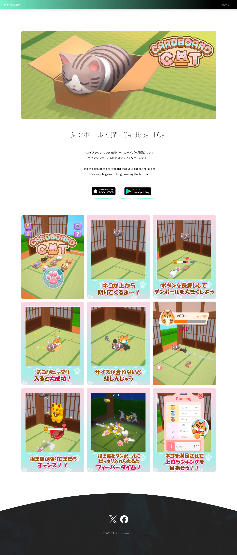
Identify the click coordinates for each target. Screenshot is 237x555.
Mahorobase (12, 5)
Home (225, 5)
